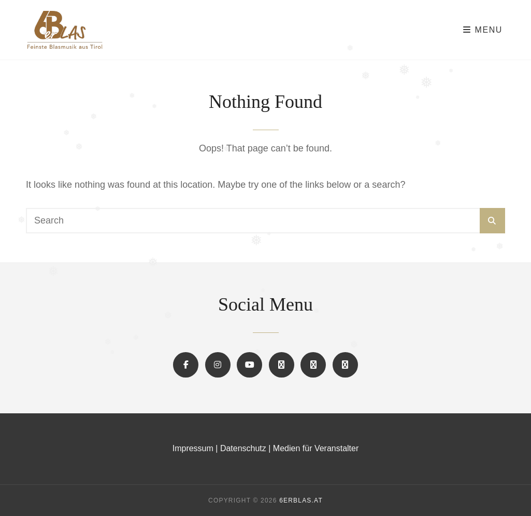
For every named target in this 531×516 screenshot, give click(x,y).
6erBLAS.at (301, 500)
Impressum (193, 448)
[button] (281, 365)
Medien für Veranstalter (315, 448)
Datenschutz (243, 448)
